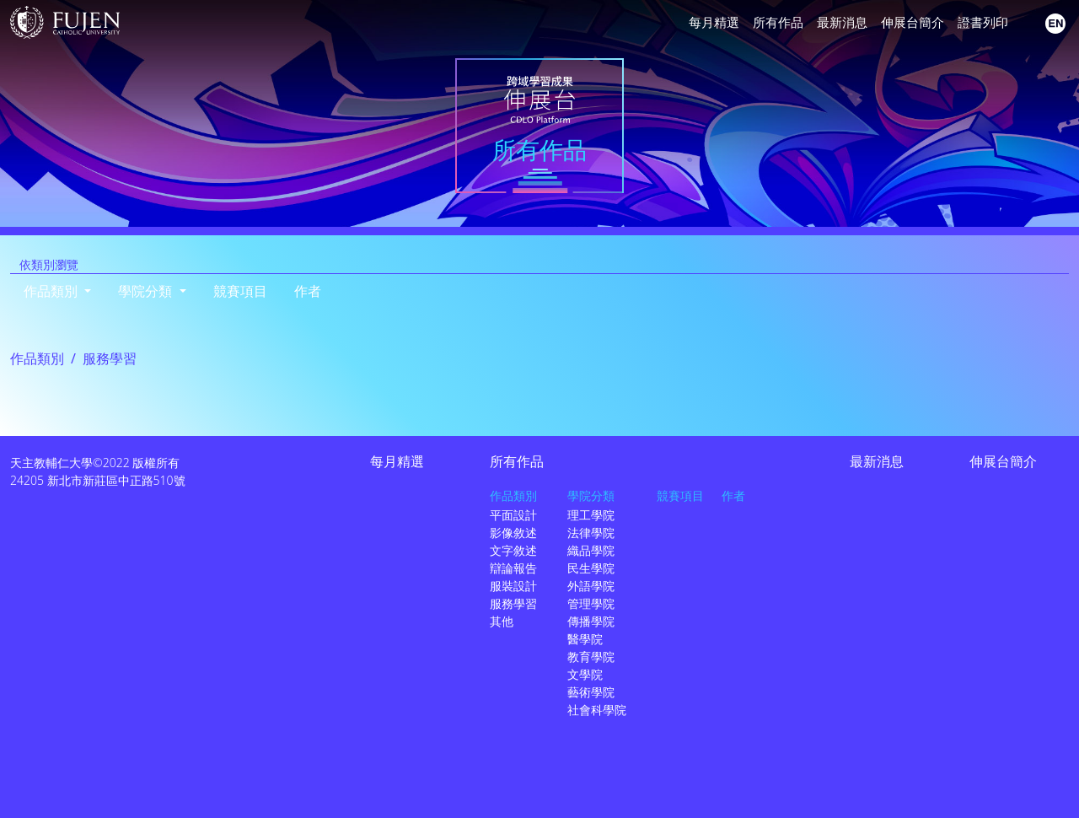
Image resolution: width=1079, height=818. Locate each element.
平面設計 (513, 515)
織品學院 (591, 550)
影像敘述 (513, 533)
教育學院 (591, 656)
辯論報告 (513, 568)
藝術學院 (591, 692)
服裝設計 (513, 586)
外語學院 (591, 586)
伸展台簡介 (912, 21)
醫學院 (585, 639)
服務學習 (513, 603)
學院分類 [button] (146, 291)
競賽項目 (240, 291)
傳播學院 (591, 621)
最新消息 (842, 21)
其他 (501, 621)
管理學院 (591, 603)
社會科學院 (596, 710)
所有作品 (778, 21)
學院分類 (591, 495)
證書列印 (983, 21)
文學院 (585, 674)
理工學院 (591, 515)
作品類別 (37, 358)
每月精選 (714, 21)
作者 (307, 291)
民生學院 (591, 568)
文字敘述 (513, 550)
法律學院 (591, 533)
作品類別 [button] (52, 291)
